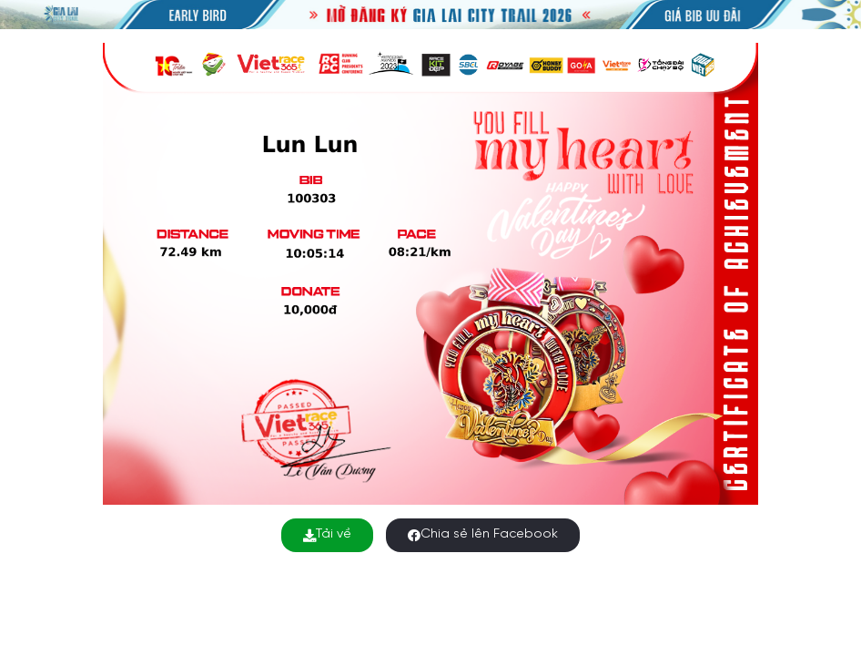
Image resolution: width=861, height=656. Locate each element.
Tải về (327, 534)
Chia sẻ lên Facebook (483, 534)
